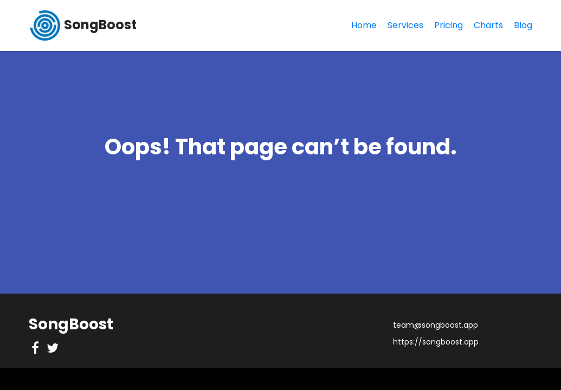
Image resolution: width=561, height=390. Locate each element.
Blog (523, 25)
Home (364, 25)
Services (405, 25)
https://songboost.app (436, 341)
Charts (488, 25)
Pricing (448, 25)
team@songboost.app (435, 325)
